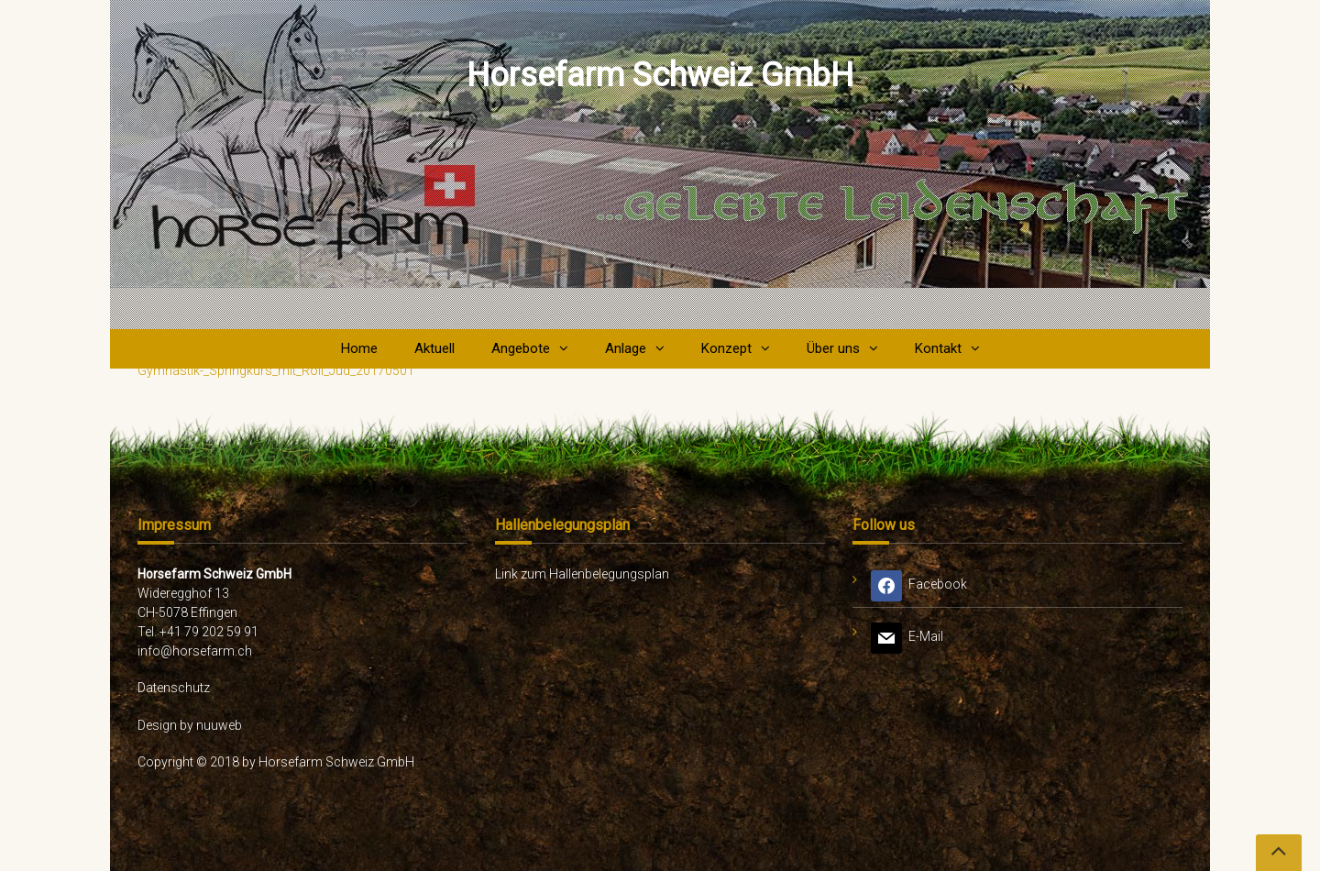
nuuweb (219, 725)
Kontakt (938, 348)
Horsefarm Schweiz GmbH (660, 75)
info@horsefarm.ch (195, 651)
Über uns (833, 348)
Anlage (625, 348)
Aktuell (434, 348)
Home (359, 348)
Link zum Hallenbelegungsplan (582, 574)
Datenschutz (174, 687)
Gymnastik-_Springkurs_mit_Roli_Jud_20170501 (276, 370)
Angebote (520, 348)
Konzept (726, 348)
